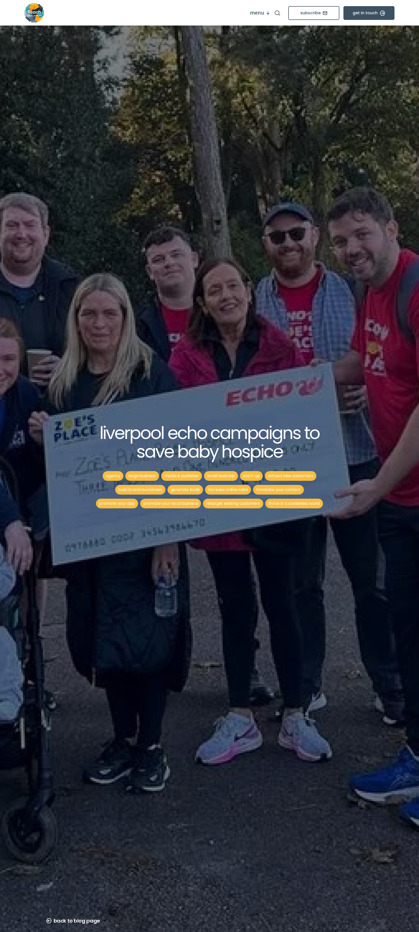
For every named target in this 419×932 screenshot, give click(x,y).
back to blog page (73, 920)
